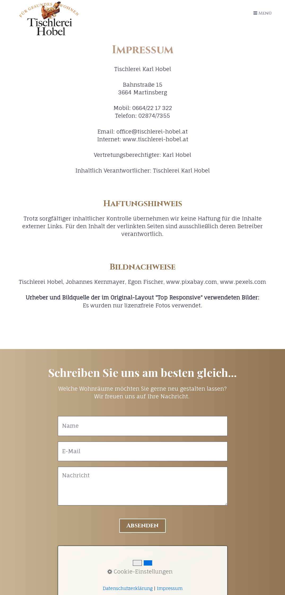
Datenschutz (193, 554)
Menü (265, 13)
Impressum (148, 554)
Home (79, 554)
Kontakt (110, 554)
